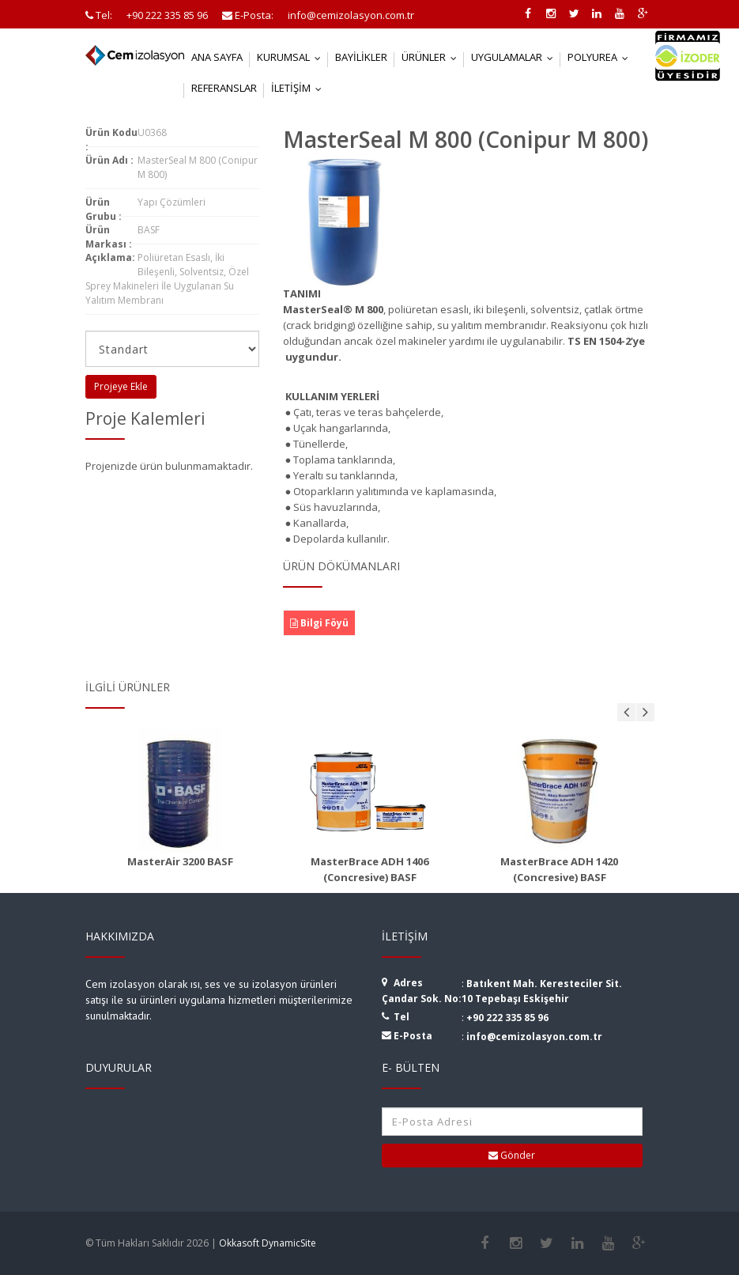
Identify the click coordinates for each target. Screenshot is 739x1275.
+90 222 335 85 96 (507, 1017)
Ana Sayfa (217, 57)
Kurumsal (292, 57)
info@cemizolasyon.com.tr (534, 1036)
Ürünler (433, 57)
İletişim (300, 88)
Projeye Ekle (121, 386)
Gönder (511, 1155)
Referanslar (224, 88)
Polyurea (601, 57)
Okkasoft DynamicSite (267, 1243)
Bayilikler (361, 57)
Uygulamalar (515, 57)
